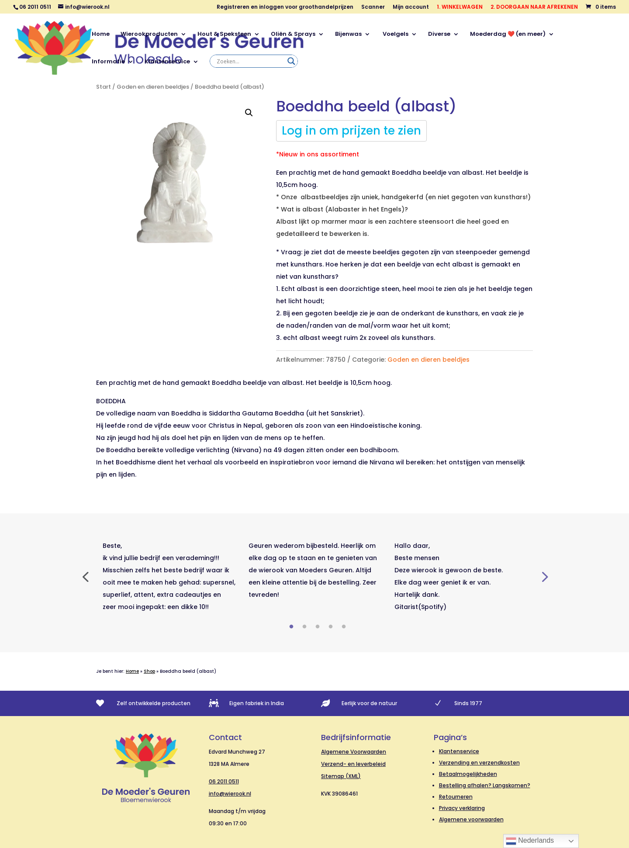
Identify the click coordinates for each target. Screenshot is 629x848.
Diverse (439, 34)
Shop (149, 671)
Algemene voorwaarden (471, 819)
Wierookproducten (149, 34)
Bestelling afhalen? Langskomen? (484, 785)
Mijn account (411, 7)
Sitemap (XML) (341, 776)
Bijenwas (348, 34)
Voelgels (394, 34)
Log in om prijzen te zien (351, 130)
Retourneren (456, 796)
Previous (85, 576)
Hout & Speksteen (224, 34)
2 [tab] (304, 627)
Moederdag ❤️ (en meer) (508, 34)
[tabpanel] (169, 576)
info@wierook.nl (230, 793)
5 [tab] (343, 627)
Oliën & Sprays (293, 34)
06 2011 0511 (224, 781)
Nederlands (530, 841)
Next (544, 576)
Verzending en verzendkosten (479, 762)
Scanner (373, 7)
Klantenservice (167, 62)
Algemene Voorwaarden (353, 751)
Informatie (108, 62)
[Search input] (250, 61)
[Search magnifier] (291, 61)
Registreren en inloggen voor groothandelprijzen (285, 7)
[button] (249, 113)
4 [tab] (330, 627)
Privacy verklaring (462, 808)
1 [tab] (291, 627)
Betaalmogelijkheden (468, 774)
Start (103, 87)
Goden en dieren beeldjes (153, 87)
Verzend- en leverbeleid (353, 764)
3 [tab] (317, 627)
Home (101, 34)
